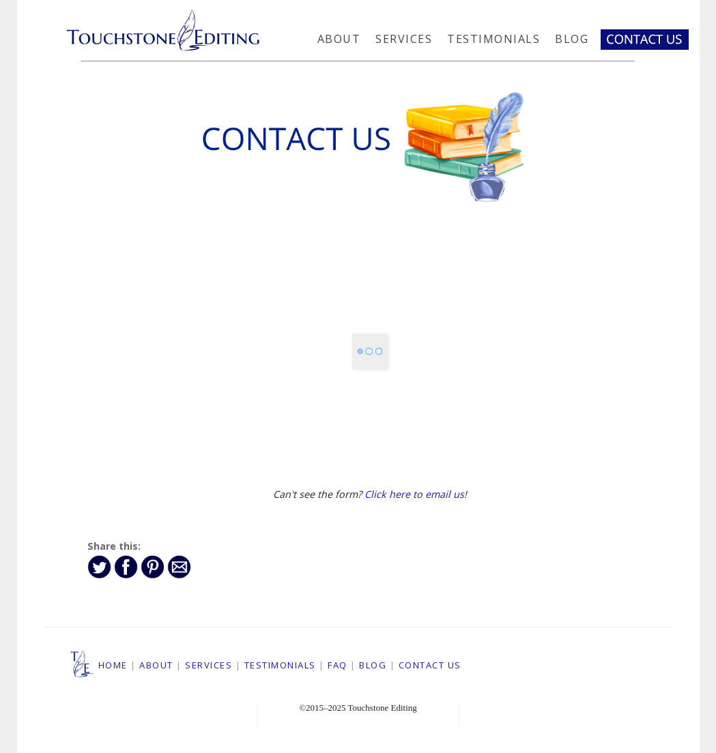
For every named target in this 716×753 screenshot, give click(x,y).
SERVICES (208, 665)
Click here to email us (414, 494)
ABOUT (156, 665)
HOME (113, 665)
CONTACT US (430, 665)
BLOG (372, 665)
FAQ (337, 665)
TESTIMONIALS (280, 665)
